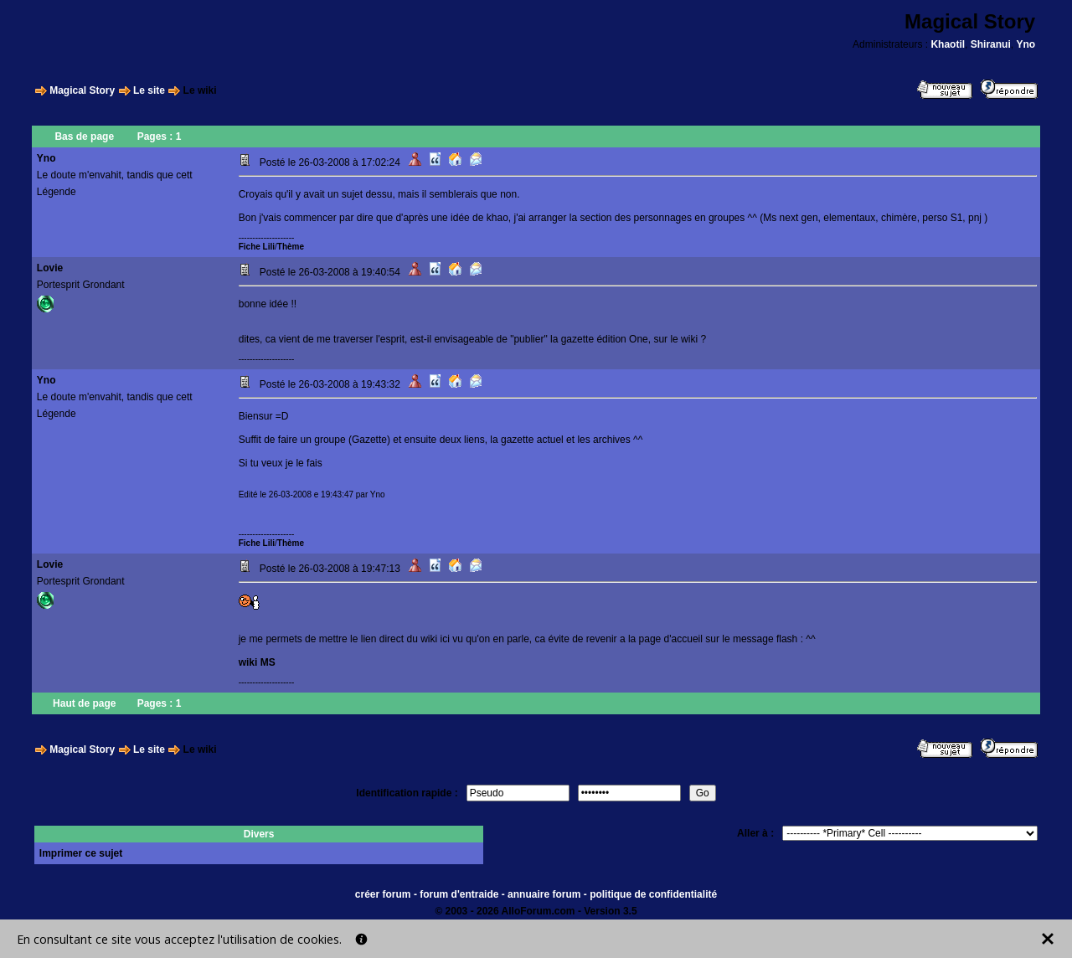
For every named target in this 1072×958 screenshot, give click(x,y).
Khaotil (947, 44)
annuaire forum (544, 894)
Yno (1025, 44)
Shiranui (991, 44)
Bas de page (84, 136)
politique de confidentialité (653, 894)
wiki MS (257, 662)
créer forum (383, 894)
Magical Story (82, 90)
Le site (149, 90)
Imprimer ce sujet (80, 853)
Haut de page (84, 703)
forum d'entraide (459, 894)
